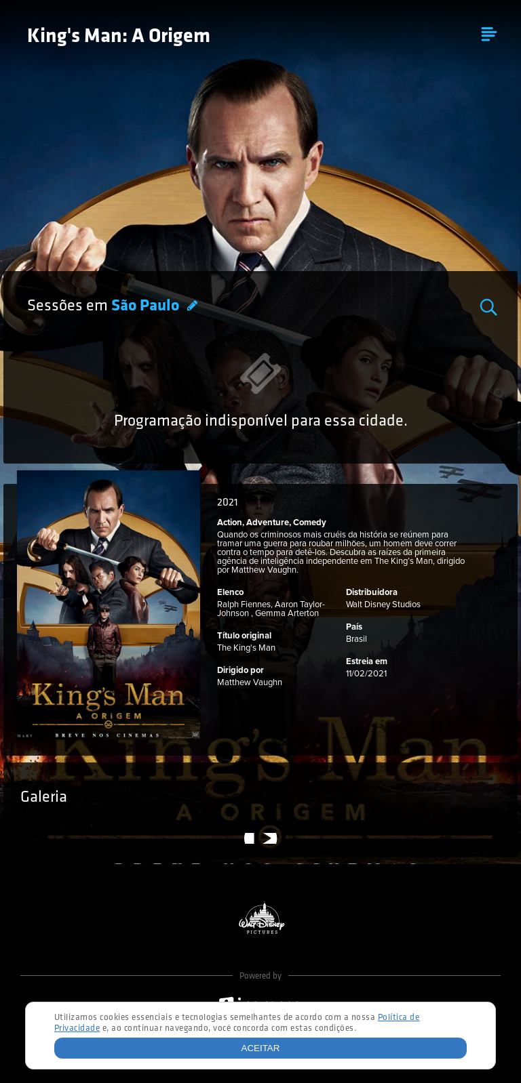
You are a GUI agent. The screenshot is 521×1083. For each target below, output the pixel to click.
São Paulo (146, 306)
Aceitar (261, 1048)
